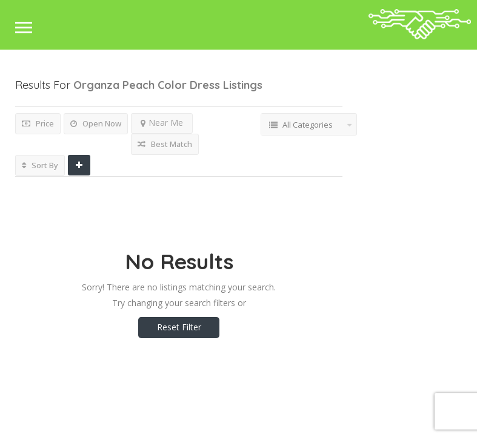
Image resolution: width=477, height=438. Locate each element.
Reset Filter (179, 327)
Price (38, 123)
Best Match (165, 144)
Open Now (95, 123)
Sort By (40, 165)
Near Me (162, 122)
